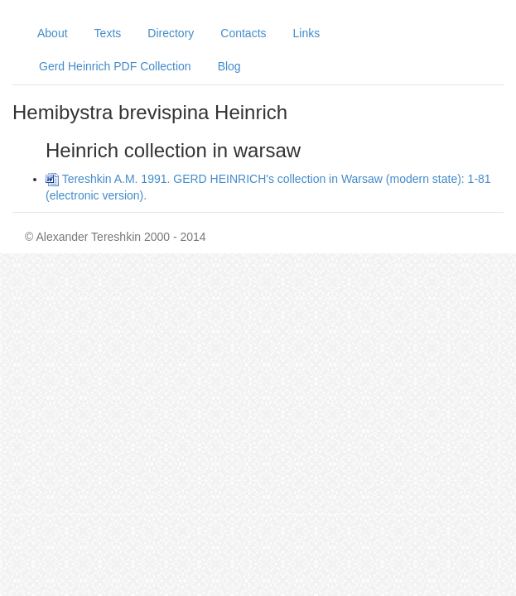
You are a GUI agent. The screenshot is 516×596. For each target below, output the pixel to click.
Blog (229, 66)
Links (307, 33)
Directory (170, 33)
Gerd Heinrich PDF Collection (115, 66)
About (52, 33)
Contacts (243, 33)
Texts (108, 33)
